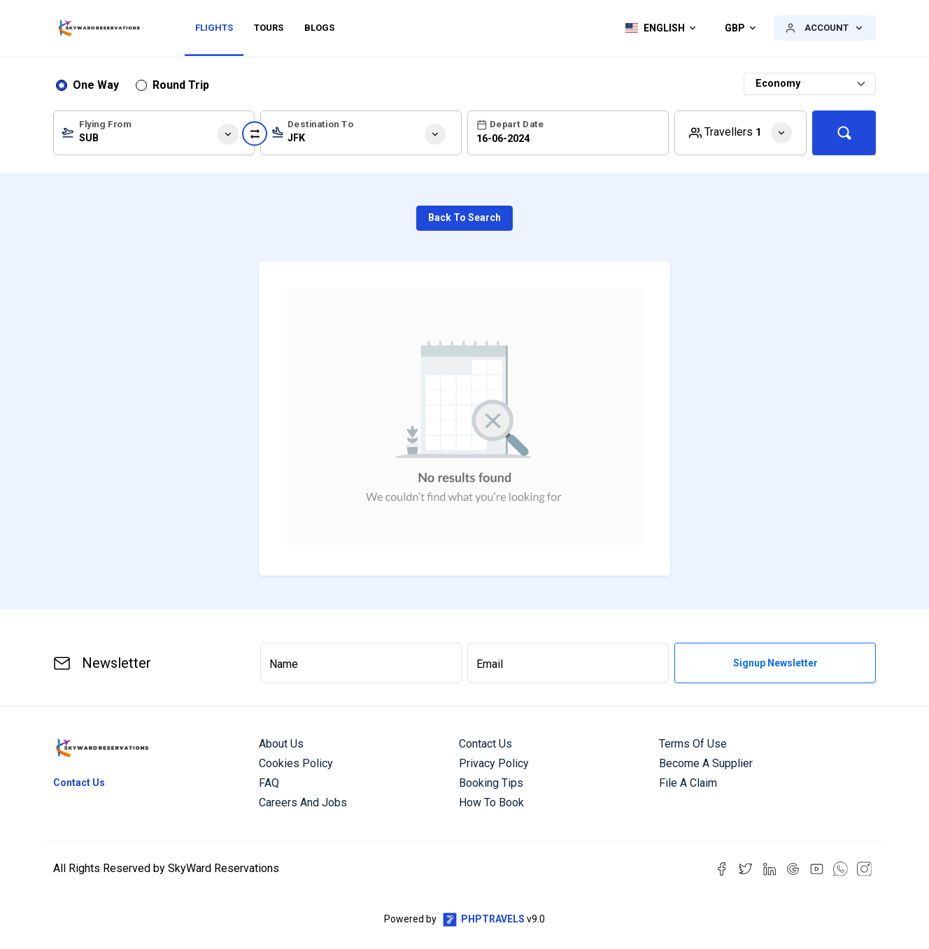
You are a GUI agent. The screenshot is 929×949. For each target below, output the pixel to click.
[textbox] (154, 135)
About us (281, 743)
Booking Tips (491, 783)
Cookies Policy (296, 763)
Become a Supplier (706, 763)
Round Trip (181, 85)
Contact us (485, 743)
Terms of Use (693, 743)
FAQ (269, 783)
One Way (96, 85)
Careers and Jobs (303, 802)
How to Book (491, 802)
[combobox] (154, 132)
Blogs (319, 27)
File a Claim (688, 783)
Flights (214, 27)
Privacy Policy (494, 763)
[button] (657, 28)
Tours (268, 27)
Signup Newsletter (775, 663)
